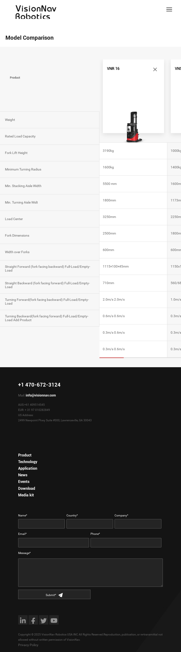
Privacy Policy (28, 645)
